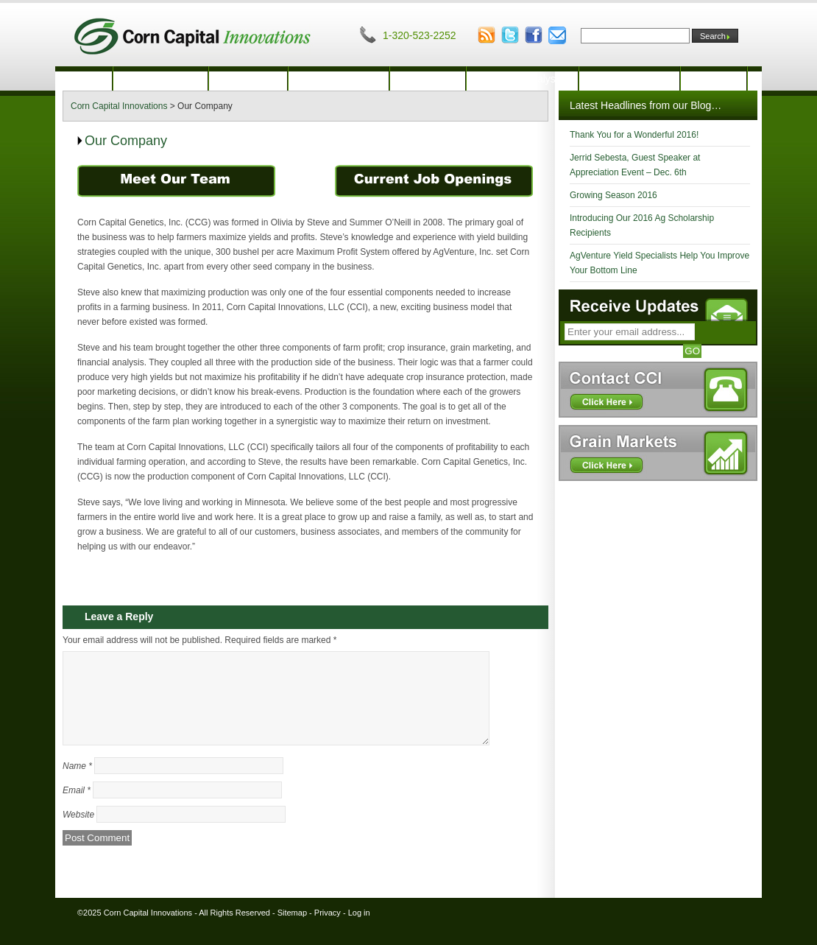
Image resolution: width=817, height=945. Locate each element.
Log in (359, 930)
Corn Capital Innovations (148, 930)
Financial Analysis (522, 79)
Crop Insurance (338, 79)
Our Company (160, 79)
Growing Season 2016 (613, 195)
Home (83, 79)
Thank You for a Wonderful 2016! (634, 135)
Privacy (327, 930)
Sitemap (292, 930)
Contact (713, 79)
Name (77, 784)
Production (248, 79)
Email (77, 808)
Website (78, 832)
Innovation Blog (629, 79)
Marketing (427, 79)
